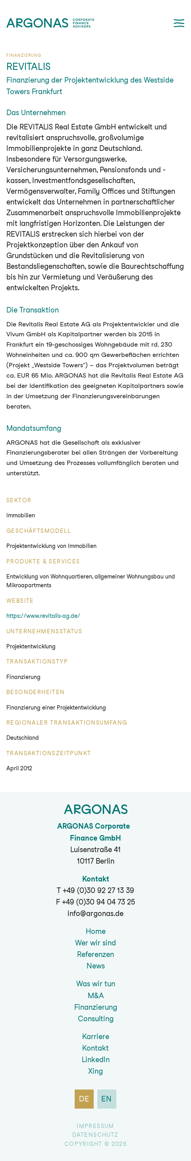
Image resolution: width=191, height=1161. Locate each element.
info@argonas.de (95, 913)
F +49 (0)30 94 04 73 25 (95, 902)
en (107, 1099)
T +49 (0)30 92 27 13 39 (95, 890)
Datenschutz (95, 1135)
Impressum (95, 1125)
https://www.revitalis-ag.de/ (43, 616)
